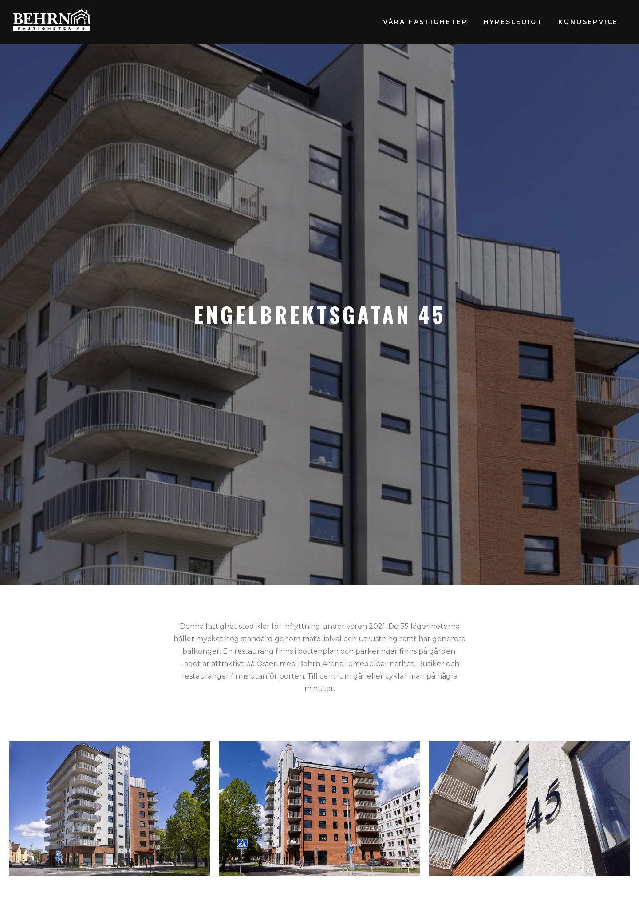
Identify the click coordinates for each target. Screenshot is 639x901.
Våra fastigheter (425, 22)
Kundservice (588, 22)
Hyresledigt (513, 22)
